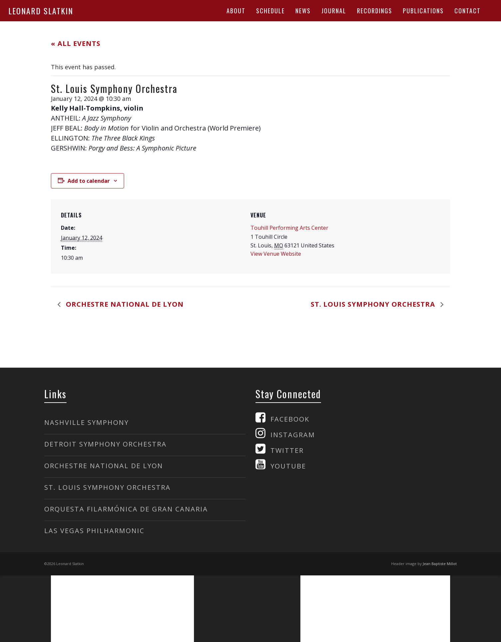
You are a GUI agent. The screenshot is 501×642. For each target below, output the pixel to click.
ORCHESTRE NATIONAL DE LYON (103, 465)
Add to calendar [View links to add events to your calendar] (89, 180)
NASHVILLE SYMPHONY (86, 422)
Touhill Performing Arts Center (289, 227)
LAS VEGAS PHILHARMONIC (94, 530)
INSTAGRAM (292, 434)
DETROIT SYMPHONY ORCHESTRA (105, 444)
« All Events (75, 43)
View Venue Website (275, 253)
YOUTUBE (288, 466)
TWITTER (287, 450)
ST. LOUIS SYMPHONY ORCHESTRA (107, 487)
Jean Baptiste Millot (440, 563)
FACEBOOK (289, 419)
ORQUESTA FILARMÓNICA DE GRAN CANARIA (126, 508)
